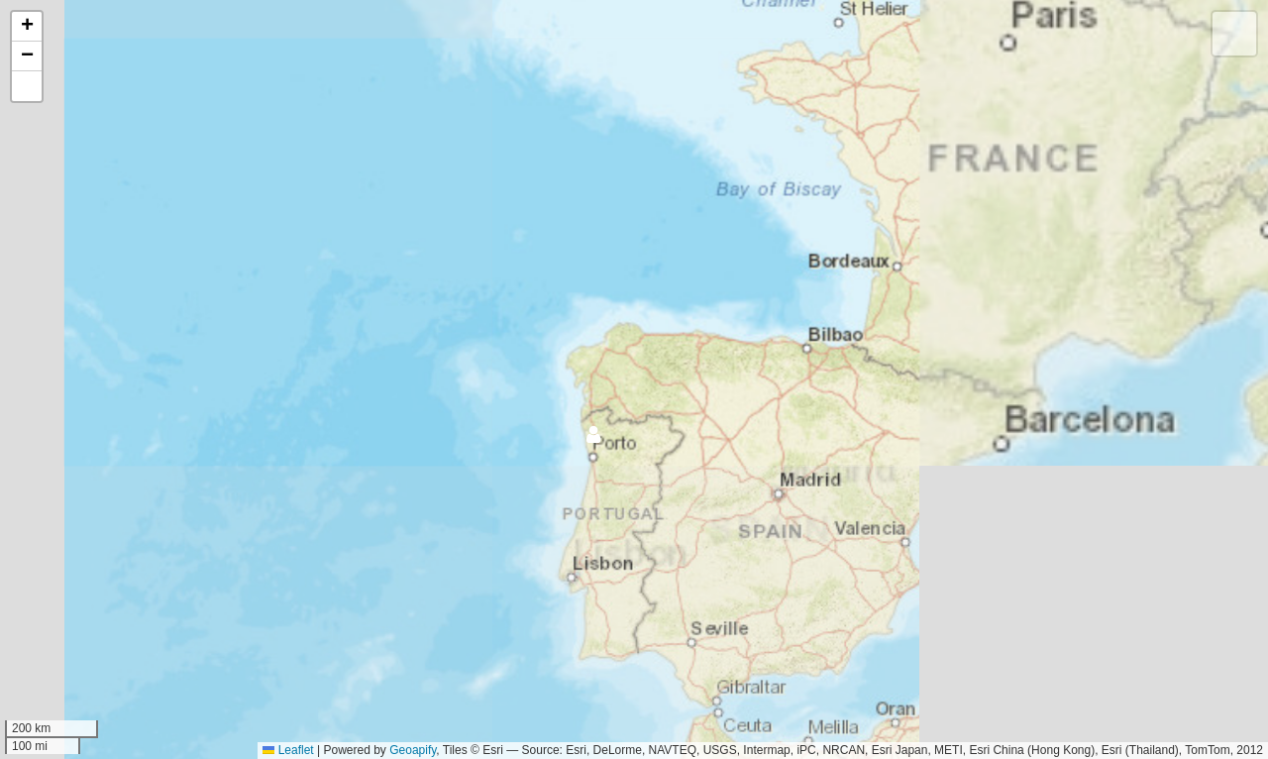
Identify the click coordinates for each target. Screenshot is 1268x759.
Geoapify (412, 750)
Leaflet (288, 750)
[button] (577, 474)
